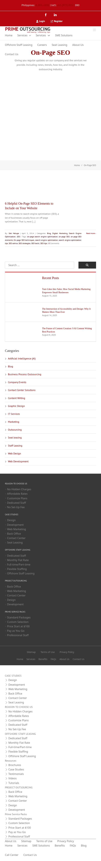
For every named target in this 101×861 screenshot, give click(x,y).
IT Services (14, 391)
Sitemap (31, 629)
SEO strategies (35, 221)
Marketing (13, 399)
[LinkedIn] (55, 15)
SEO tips (54, 221)
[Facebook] (46, 15)
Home (9, 35)
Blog (48, 211)
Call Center (11, 833)
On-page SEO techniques (26, 218)
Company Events (17, 360)
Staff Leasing (15, 423)
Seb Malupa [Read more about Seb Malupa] (14, 211)
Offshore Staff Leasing (18, 45)
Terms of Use (48, 629)
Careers (42, 45)
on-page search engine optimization (42, 214)
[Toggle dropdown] (30, 35)
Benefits (42, 636)
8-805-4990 (42, 5)
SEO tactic (46, 221)
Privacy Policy (67, 629)
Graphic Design (16, 383)
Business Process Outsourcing (24, 352)
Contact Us (11, 54)
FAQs (53, 636)
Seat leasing (15, 415)
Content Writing (16, 375)
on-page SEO (63, 214)
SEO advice (24, 221)
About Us (78, 45)
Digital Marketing (59, 211)
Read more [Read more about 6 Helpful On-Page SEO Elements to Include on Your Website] (90, 211)
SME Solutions (64, 35)
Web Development (18, 439)
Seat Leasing (59, 45)
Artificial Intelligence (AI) (22, 336)
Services (22, 35)
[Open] (94, 29)
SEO (18, 214)
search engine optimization (52, 218)
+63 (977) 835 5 (66, 5)
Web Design (14, 431)
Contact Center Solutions (22, 367)
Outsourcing (15, 407)
